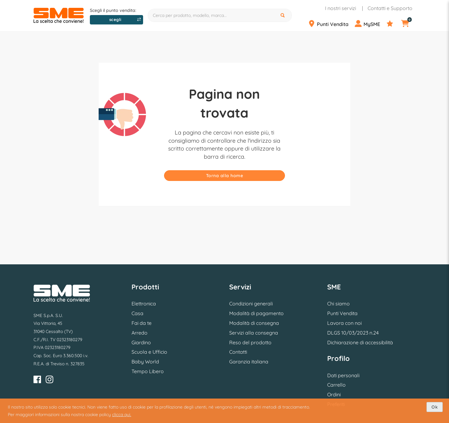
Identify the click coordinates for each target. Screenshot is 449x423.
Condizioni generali (251, 303)
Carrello (336, 385)
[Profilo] (370, 23)
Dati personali (343, 375)
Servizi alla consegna (253, 333)
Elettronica (144, 303)
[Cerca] (283, 15)
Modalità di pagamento (256, 313)
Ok (434, 407)
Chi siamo (338, 303)
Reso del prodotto (250, 342)
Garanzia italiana (248, 361)
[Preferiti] (393, 23)
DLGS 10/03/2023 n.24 (353, 333)
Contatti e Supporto (390, 8)
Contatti (238, 352)
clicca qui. (121, 414)
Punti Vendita (342, 313)
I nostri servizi (340, 8)
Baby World (145, 361)
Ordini (334, 394)
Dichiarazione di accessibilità (360, 342)
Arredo (139, 333)
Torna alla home (224, 175)
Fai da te (142, 323)
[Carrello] (409, 23)
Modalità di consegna (254, 323)
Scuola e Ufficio (149, 352)
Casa (137, 313)
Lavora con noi (344, 323)
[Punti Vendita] (330, 23)
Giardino (141, 342)
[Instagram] (49, 380)
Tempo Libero (148, 371)
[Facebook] (37, 380)
